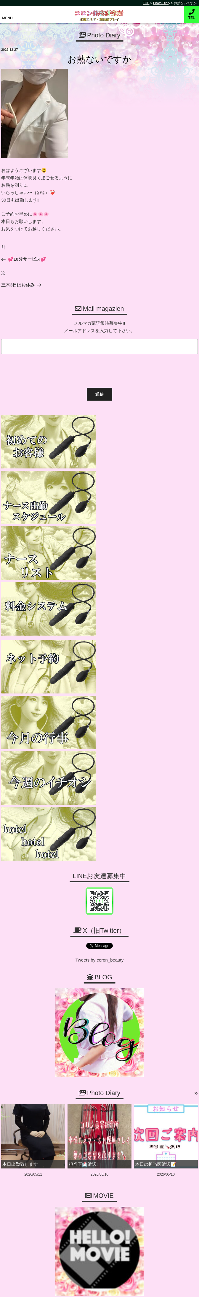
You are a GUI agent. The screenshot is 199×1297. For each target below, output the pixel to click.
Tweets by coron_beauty (100, 668)
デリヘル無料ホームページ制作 (110, 1287)
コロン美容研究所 (99, 11)
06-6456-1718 (102, 1056)
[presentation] (44, 370)
